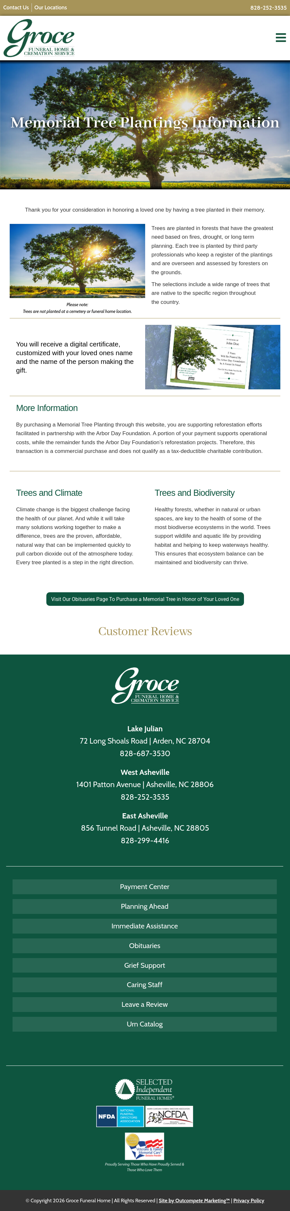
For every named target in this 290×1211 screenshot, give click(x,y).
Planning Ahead (145, 906)
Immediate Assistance (144, 925)
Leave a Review (145, 1004)
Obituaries (144, 945)
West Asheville (145, 772)
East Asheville (145, 815)
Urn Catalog (145, 1023)
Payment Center (144, 886)
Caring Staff (145, 984)
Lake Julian (145, 728)
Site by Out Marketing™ (194, 1200)
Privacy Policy (248, 1200)
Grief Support (144, 965)
